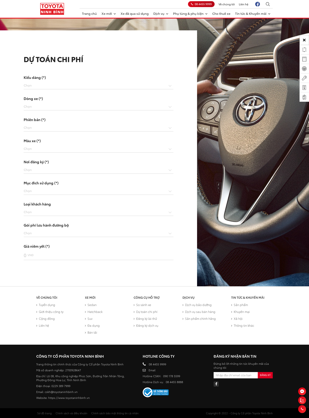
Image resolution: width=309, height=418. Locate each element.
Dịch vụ (160, 13)
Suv (88, 318)
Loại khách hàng (37, 203)
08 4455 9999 (201, 4)
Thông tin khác (242, 325)
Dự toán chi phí (145, 311)
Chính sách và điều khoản (71, 413)
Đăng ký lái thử (145, 318)
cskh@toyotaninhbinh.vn (61, 392)
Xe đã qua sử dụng (135, 13)
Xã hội (237, 318)
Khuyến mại (240, 311)
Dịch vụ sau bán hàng (198, 311)
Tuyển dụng (45, 304)
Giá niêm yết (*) (37, 246)
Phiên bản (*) (35, 119)
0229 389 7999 (60, 386)
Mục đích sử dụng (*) (41, 182)
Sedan (91, 304)
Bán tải (91, 332)
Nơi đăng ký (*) (36, 161)
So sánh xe (142, 304)
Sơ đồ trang (44, 413)
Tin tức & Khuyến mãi (252, 13)
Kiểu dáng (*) (35, 77)
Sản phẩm (239, 304)
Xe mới (108, 13)
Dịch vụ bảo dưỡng (197, 304)
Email (152, 370)
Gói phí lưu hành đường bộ (46, 225)
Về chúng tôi (227, 4)
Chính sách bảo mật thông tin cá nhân (115, 413)
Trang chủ (89, 13)
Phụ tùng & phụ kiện (190, 13)
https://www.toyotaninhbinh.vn (69, 398)
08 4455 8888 (174, 382)
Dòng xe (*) (33, 98)
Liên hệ (243, 4)
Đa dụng (92, 325)
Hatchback (93, 311)
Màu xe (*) (32, 140)
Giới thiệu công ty (49, 311)
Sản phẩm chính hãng (199, 318)
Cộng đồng (45, 318)
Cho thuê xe (221, 13)
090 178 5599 (171, 376)
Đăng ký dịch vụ (146, 325)
